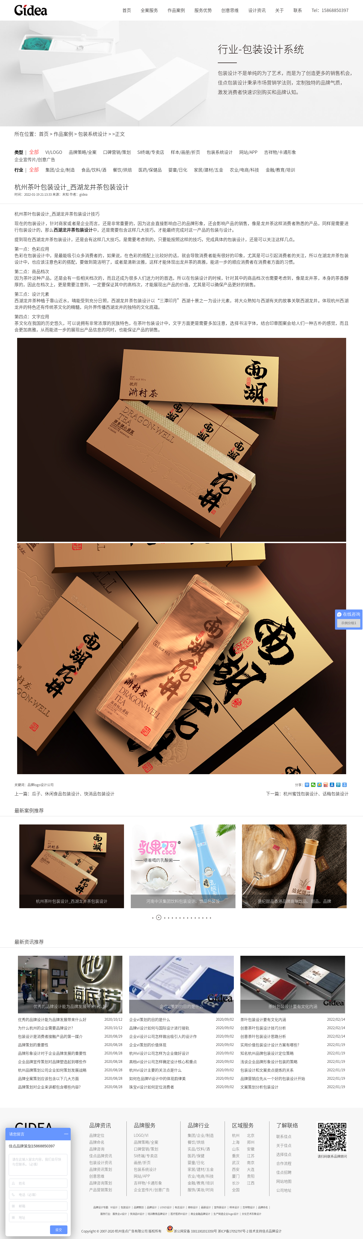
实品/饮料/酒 (199, 1149)
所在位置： (26, 134)
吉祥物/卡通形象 (280, 152)
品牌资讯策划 (100, 1169)
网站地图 (283, 1181)
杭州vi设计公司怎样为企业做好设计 (159, 1053)
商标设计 (193, 1207)
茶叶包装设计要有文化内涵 (263, 1020)
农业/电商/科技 (244, 170)
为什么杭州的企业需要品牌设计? (45, 1028)
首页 (126, 10)
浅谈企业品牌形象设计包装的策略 (268, 1062)
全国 (236, 1190)
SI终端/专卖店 (150, 152)
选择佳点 (283, 1154)
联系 (297, 10)
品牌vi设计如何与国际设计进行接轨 (159, 1028)
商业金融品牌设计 (200, 1214)
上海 (236, 1142)
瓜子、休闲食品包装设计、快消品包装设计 (73, 794)
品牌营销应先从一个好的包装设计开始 (272, 1079)
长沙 (236, 1183)
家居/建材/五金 (208, 170)
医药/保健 (196, 1156)
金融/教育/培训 (280, 170)
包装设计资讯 (100, 1163)
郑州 (251, 1142)
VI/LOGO (53, 152)
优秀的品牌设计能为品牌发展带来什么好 (52, 1020)
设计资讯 (257, 10)
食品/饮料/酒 (93, 170)
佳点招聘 (283, 1172)
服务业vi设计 (120, 1214)
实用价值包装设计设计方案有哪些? (269, 1045)
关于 (279, 10)
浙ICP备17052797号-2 (233, 1231)
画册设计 (206, 1207)
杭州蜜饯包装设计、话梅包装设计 (316, 794)
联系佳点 (283, 1136)
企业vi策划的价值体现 (147, 1045)
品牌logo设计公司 (40, 784)
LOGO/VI (141, 1135)
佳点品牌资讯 (100, 1156)
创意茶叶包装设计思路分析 (263, 1036)
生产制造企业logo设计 (225, 1214)
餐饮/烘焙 (122, 170)
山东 (236, 1149)
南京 (251, 1163)
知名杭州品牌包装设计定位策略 (267, 1053)
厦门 (236, 1176)
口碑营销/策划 (117, 152)
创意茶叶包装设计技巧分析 (263, 1028)
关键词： (20, 784)
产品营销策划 (100, 1190)
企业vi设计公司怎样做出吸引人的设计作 (163, 1036)
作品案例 (176, 10)
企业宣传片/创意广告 (34, 159)
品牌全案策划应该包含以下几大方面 (48, 1079)
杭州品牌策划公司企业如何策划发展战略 (52, 1070)
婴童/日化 (177, 170)
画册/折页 (142, 1163)
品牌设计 (152, 1207)
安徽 (251, 1149)
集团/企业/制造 (60, 170)
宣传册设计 (220, 1207)
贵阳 (251, 1176)
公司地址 (283, 1190)
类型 (20, 152)
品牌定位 (96, 1135)
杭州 (236, 1135)
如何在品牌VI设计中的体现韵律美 (157, 1079)
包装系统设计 (92, 134)
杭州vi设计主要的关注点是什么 (155, 1070)
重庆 (236, 1156)
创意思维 (230, 10)
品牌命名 (96, 1142)
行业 (20, 170)
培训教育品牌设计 (157, 1214)
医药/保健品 (150, 170)
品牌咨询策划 (100, 1183)
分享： (300, 784)
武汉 (236, 1163)
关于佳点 (283, 1145)
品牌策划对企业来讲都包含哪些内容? (49, 1087)
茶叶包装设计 (151, 323)
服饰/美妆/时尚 (201, 1190)
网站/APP (248, 152)
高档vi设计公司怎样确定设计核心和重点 (163, 1062)
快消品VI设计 (137, 1214)
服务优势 (203, 10)
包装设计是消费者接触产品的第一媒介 (50, 1036)
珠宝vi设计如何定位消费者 (151, 1087)
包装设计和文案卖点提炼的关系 (267, 1070)
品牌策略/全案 (83, 152)
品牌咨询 (96, 1149)
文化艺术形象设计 (251, 1214)
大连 (251, 1169)
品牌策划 (139, 1207)
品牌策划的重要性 (33, 1045)
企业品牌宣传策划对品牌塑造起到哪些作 (52, 1062)
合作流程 (283, 1163)
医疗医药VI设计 (178, 1214)
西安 (236, 1169)
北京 (251, 1135)
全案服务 (149, 10)
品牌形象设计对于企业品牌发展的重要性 (52, 1053)
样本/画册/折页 (185, 152)
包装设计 (126, 1207)
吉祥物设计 (249, 1207)
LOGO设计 (166, 1207)
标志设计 (180, 1207)
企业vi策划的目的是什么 (149, 1020)
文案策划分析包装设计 (259, 1087)
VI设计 (113, 1207)
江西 (251, 1183)
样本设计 (234, 1207)
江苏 (251, 1156)
